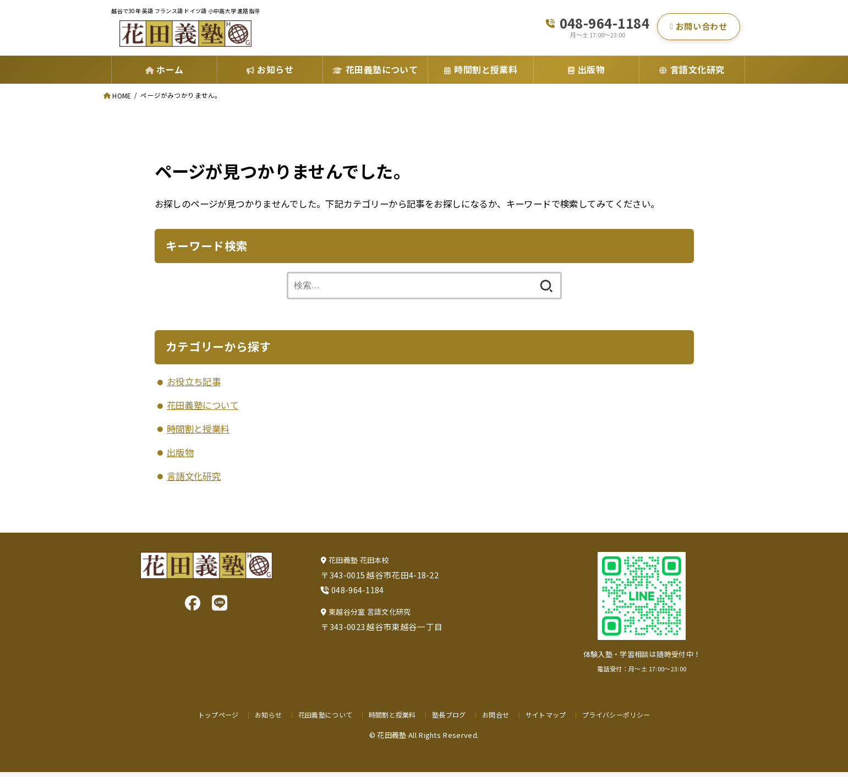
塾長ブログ (449, 719)
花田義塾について (203, 410)
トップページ (211, 719)
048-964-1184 (605, 25)
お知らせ (262, 719)
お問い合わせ (698, 29)
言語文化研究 (194, 481)
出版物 (180, 457)
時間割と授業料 (198, 433)
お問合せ (497, 719)
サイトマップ (549, 719)
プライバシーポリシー (622, 719)
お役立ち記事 (194, 386)
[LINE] (219, 606)
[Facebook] (192, 606)
